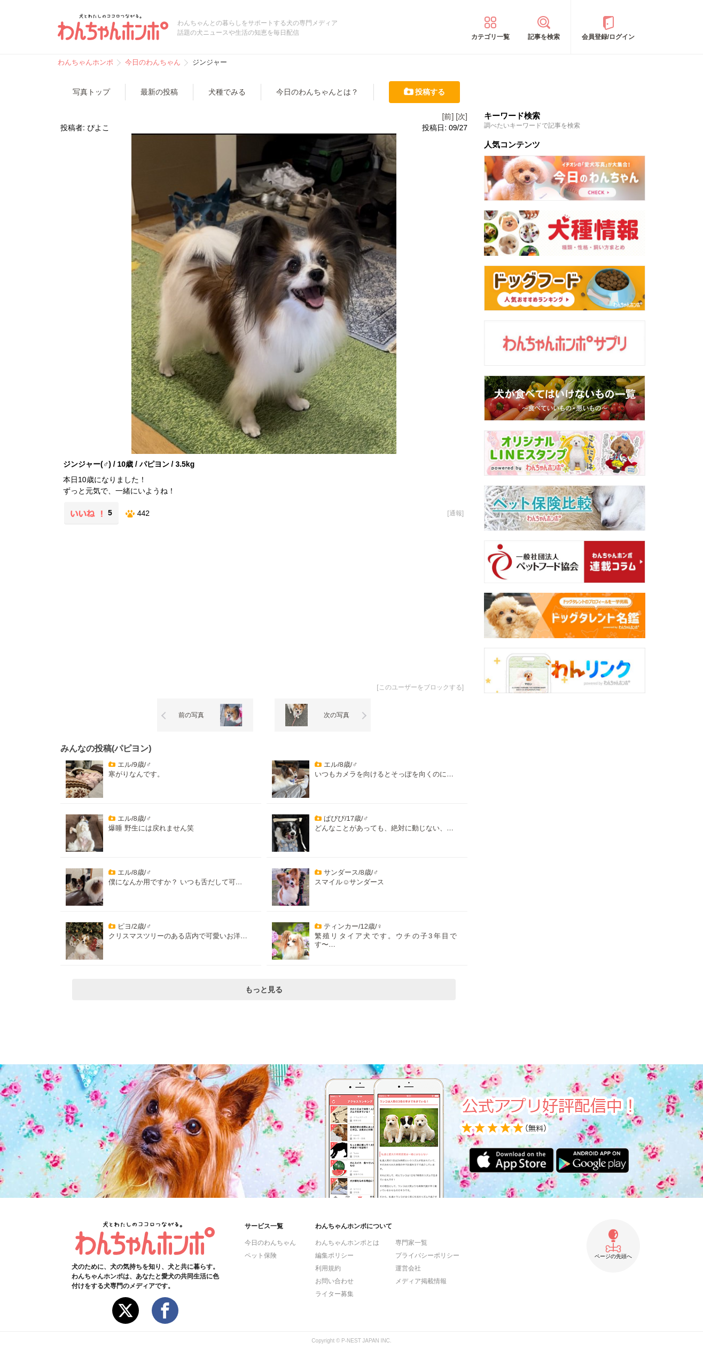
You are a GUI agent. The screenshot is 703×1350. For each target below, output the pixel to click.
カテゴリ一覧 (490, 37)
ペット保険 (261, 1255)
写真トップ (91, 92)
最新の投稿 (159, 92)
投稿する (430, 92)
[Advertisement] (162, 602)
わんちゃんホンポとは (347, 1242)
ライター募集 (334, 1294)
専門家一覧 (411, 1242)
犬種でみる (227, 92)
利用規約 (328, 1268)
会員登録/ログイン (608, 37)
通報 (455, 513)
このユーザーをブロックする (420, 687)
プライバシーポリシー (427, 1255)
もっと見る (264, 989)
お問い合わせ (334, 1281)
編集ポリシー (334, 1255)
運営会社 (408, 1268)
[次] (461, 116)
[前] (448, 116)
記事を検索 (544, 37)
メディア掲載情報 (421, 1281)
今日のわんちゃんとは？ (317, 92)
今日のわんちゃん (270, 1242)
